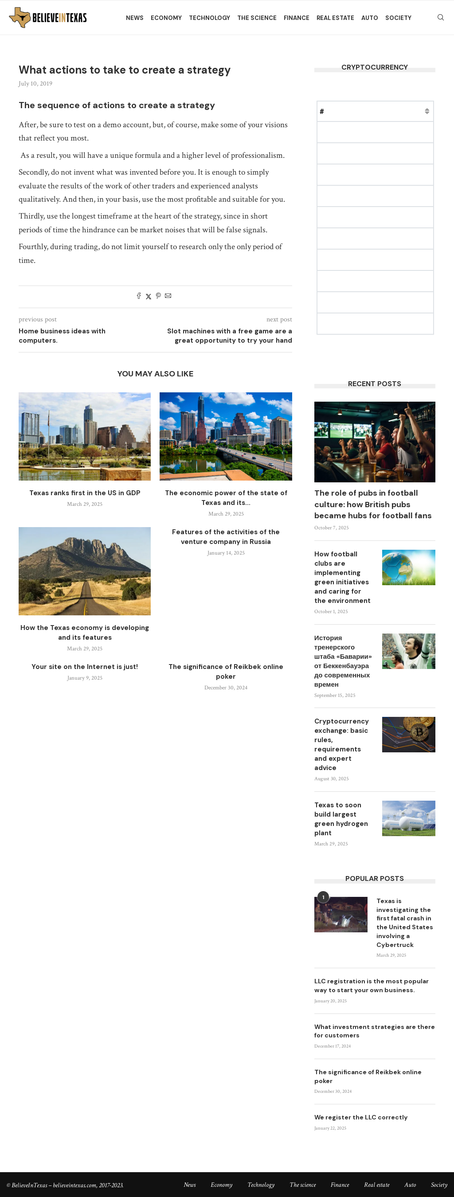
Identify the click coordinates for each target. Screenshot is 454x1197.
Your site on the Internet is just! (84, 666)
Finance (296, 18)
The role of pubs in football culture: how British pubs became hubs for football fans (373, 504)
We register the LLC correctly (360, 1116)
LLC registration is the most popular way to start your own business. (371, 985)
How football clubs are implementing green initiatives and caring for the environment (342, 577)
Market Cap (410, 111)
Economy (166, 18)
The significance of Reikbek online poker (368, 1075)
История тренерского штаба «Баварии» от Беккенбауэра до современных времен (343, 661)
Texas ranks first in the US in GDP (85, 493)
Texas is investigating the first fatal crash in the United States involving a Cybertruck (404, 922)
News (135, 18)
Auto (369, 18)
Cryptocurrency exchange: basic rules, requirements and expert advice (341, 744)
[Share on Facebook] (139, 297)
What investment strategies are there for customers (374, 1030)
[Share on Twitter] (148, 297)
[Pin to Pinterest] (158, 297)
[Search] (440, 18)
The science (257, 18)
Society (398, 18)
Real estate (335, 18)
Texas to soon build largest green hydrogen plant (341, 819)
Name (344, 111)
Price (372, 111)
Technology (209, 18)
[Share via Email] (168, 297)
